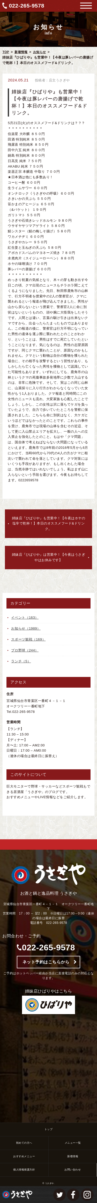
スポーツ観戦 (28, 639)
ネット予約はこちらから (46, 962)
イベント (25, 617)
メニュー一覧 (73, 1142)
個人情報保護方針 (24, 1169)
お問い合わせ (72, 1169)
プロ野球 (25, 650)
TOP (5, 52)
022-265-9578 (26, 6)
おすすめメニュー (24, 1156)
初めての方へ (24, 1142)
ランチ (21, 661)
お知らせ (39, 52)
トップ (48, 1129)
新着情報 (20, 52)
